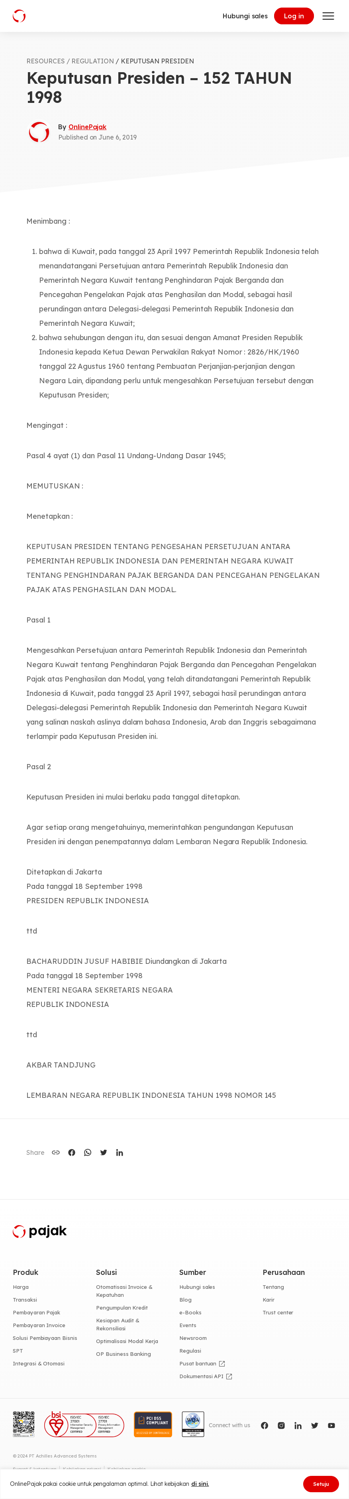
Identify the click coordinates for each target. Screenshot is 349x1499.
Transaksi (25, 1299)
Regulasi (190, 1350)
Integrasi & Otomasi (39, 1363)
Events (187, 1325)
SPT (18, 1350)
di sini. (200, 1483)
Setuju (321, 1484)
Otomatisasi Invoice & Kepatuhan (124, 1291)
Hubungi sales (245, 16)
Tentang (273, 1287)
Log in (294, 16)
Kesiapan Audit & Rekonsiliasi (117, 1324)
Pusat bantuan (197, 1363)
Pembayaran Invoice (39, 1325)
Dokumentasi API (201, 1376)
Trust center (278, 1312)
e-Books (190, 1312)
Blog (185, 1299)
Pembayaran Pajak (36, 1312)
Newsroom (193, 1338)
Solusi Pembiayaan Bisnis (45, 1338)
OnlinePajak (87, 127)
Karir (268, 1299)
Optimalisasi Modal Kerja (127, 1341)
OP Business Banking (123, 1354)
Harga (21, 1287)
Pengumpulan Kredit (122, 1307)
